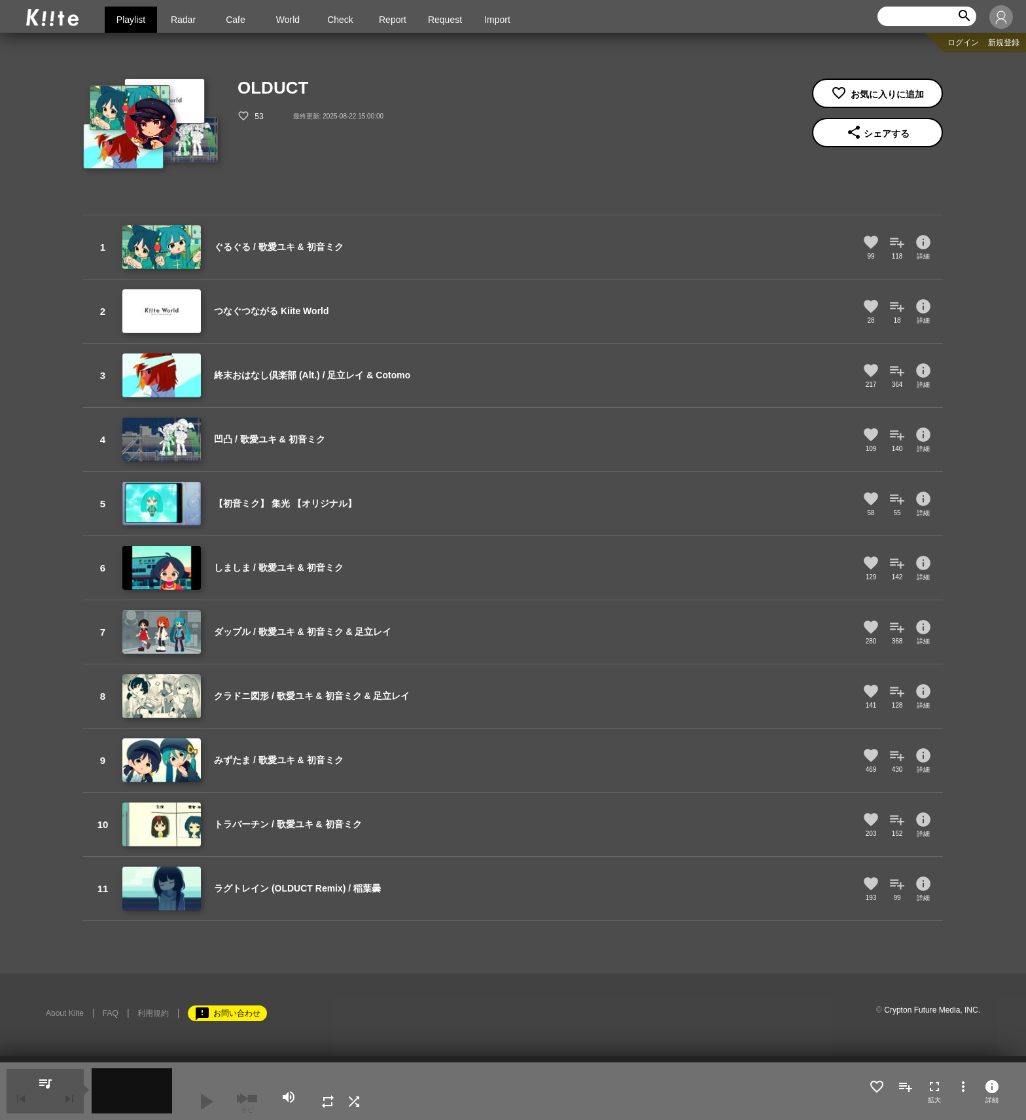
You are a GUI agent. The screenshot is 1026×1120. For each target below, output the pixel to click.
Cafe (235, 19)
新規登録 (1003, 42)
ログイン (963, 42)
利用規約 (153, 1013)
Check (340, 19)
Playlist (130, 19)
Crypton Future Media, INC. (932, 1010)
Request (445, 19)
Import (497, 19)
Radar (183, 19)
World (288, 19)
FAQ (110, 1013)
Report (392, 19)
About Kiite (65, 1013)
